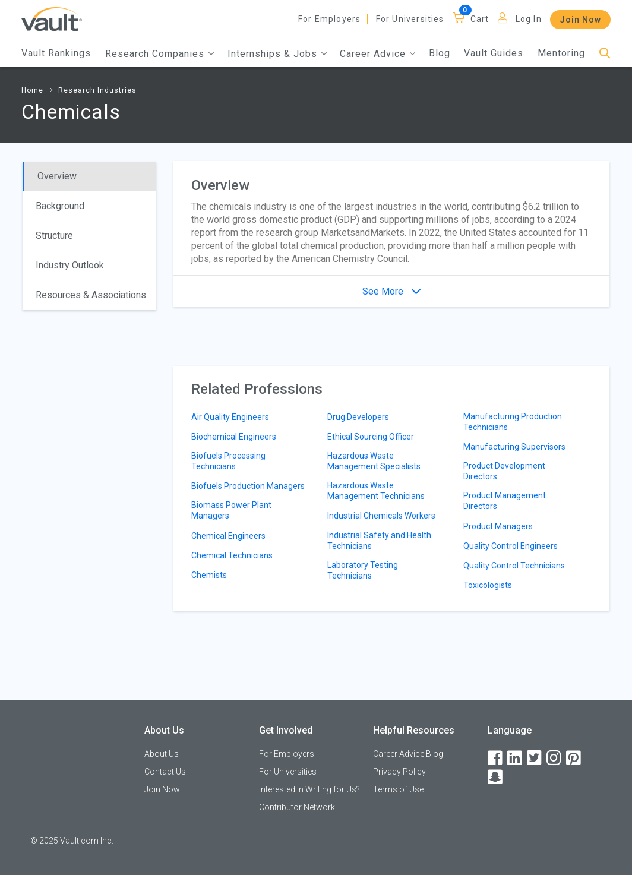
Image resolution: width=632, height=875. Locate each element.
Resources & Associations (91, 295)
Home (32, 90)
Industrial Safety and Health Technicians (379, 540)
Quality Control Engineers (510, 546)
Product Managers (498, 526)
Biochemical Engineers (233, 436)
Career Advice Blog (408, 754)
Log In (529, 19)
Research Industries (97, 90)
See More (391, 291)
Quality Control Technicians (514, 565)
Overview (57, 176)
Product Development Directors (504, 471)
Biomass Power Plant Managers (231, 510)
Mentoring (561, 53)
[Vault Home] (51, 18)
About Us (161, 754)
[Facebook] (496, 758)
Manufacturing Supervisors (514, 446)
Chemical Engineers (228, 536)
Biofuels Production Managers (248, 486)
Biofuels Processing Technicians (228, 461)
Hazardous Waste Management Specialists (374, 461)
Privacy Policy (399, 771)
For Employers (329, 19)
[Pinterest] (574, 758)
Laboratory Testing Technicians (362, 570)
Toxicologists (487, 585)
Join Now (580, 19)
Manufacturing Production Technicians (512, 422)
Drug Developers (358, 417)
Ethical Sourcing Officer (370, 436)
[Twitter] (535, 758)
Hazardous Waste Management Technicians (376, 491)
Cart (479, 19)
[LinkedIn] (515, 758)
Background (60, 205)
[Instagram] (554, 758)
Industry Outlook (70, 265)
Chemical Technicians (232, 555)
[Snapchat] (496, 777)
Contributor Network (297, 807)
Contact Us (165, 771)
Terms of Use (398, 789)
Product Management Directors (504, 501)
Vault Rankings (56, 53)
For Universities (410, 19)
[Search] (605, 53)
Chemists (209, 575)
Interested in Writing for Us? (309, 789)
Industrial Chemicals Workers (381, 515)
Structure (54, 235)
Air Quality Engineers (230, 417)
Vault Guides (493, 53)
